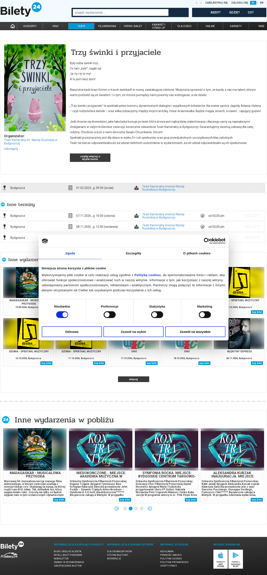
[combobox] (121, 12)
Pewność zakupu (171, 555)
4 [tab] (142, 509)
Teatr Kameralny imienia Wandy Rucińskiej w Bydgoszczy (163, 188)
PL (253, 2)
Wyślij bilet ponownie (68, 555)
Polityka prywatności (174, 562)
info (252, 187)
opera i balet (133, 26)
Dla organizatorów (119, 551)
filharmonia (107, 26)
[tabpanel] (35, 465)
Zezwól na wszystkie (195, 331)
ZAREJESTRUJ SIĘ (216, 2)
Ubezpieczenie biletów (68, 565)
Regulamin (166, 551)
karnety (236, 26)
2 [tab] (131, 509)
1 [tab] (125, 509)
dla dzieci (184, 26)
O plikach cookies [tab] (196, 253)
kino (56, 26)
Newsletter (61, 558)
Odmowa (71, 331)
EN (261, 2)
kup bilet (257, 312)
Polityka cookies (171, 558)
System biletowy (117, 555)
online (210, 26)
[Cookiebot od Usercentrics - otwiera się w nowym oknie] (206, 241)
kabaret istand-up (158, 26)
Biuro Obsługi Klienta (67, 551)
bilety (252, 215)
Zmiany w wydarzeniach (69, 562)
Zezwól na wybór (133, 331)
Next (150, 508)
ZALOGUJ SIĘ (239, 2)
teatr (81, 26)
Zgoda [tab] (70, 253)
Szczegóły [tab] (133, 253)
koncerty (30, 26)
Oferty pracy (168, 565)
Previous (116, 508)
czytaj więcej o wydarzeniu (90, 158)
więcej (133, 379)
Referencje (114, 558)
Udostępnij (11, 149)
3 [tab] (136, 509)
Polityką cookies (147, 275)
